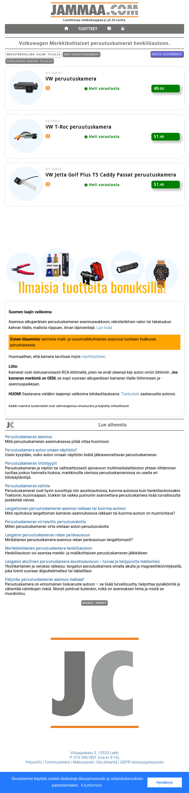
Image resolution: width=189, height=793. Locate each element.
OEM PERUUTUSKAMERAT (81, 55)
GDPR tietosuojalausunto (142, 762)
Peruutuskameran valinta (27, 485)
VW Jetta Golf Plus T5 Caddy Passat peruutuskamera (113, 183)
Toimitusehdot (57, 762)
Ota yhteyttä (106, 762)
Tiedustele (131, 392)
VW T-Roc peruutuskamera (81, 132)
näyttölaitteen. (95, 354)
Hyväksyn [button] (165, 782)
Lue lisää (105, 325)
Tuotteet (87, 29)
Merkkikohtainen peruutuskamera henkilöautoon (48, 547)
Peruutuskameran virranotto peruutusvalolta (45, 521)
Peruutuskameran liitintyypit (31, 462)
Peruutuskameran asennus (28, 436)
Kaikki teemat (94, 602)
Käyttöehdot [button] (91, 785)
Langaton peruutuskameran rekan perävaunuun (47, 534)
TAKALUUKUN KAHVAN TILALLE (30, 62)
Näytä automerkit (167, 54)
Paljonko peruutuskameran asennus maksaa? (44, 578)
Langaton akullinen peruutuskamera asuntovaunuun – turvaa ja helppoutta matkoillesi (82, 561)
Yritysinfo (33, 762)
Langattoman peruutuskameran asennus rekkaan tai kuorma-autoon (65, 508)
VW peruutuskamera (73, 81)
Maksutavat (83, 762)
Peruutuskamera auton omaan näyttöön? (41, 449)
